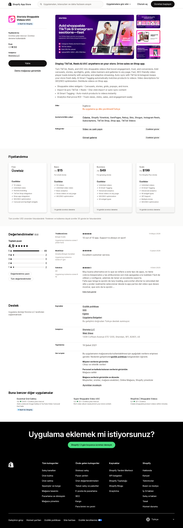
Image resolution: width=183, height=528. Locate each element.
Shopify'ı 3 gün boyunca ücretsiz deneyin (91, 445)
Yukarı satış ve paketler (87, 486)
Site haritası (69, 520)
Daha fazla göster (89, 292)
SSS (85, 310)
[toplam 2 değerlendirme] (46, 255)
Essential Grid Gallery (26, 399)
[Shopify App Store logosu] (19, 4)
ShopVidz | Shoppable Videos (143, 399)
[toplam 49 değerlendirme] (45, 250)
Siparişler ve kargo (51, 486)
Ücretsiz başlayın (162, 4)
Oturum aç (142, 4)
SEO (77, 496)
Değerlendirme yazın (20, 274)
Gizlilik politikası (91, 306)
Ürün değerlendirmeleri (87, 480)
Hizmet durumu (150, 506)
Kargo (78, 501)
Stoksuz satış (82, 470)
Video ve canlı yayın (92, 129)
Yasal (145, 501)
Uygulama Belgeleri (92, 317)
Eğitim (86, 314)
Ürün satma (47, 480)
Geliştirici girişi (15, 520)
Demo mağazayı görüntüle (28, 70)
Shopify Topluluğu (118, 480)
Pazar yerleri (81, 475)
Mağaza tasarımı (50, 491)
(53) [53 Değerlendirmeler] (15, 47)
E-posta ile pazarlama (86, 491)
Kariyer (146, 475)
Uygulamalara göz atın (118, 4)
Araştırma (114, 491)
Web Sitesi (88, 333)
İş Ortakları (148, 491)
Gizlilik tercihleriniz (88, 520)
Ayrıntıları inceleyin (92, 385)
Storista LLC (14, 56)
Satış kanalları (49, 470)
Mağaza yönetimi (50, 501)
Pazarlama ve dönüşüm (53, 496)
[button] (34, 404)
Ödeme (86, 117)
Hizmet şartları (33, 520)
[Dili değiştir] (163, 519)
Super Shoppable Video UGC (87, 399)
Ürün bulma (47, 475)
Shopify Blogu (116, 486)
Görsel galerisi (90, 137)
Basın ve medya (150, 486)
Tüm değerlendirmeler (21, 279)
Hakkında (147, 470)
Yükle (27, 63)
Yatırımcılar (148, 480)
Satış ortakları (150, 496)
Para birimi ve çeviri (85, 506)
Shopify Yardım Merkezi (121, 470)
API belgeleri (115, 475)
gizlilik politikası (119, 356)
